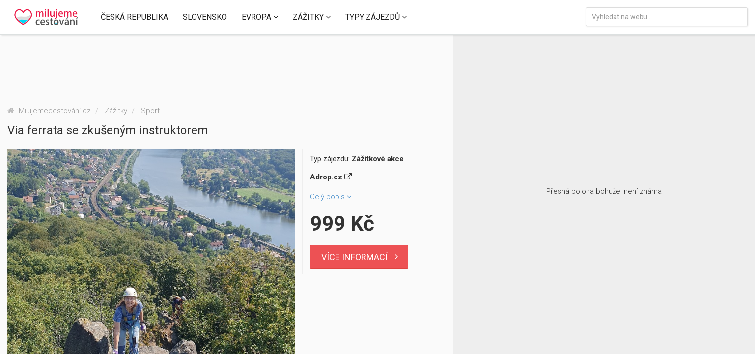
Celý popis (331, 196)
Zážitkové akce (378, 158)
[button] (134, 17)
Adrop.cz (331, 177)
